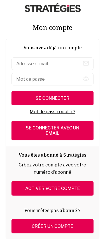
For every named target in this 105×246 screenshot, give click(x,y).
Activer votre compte (52, 188)
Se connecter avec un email (52, 130)
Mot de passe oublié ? (52, 111)
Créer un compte (52, 226)
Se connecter (52, 98)
